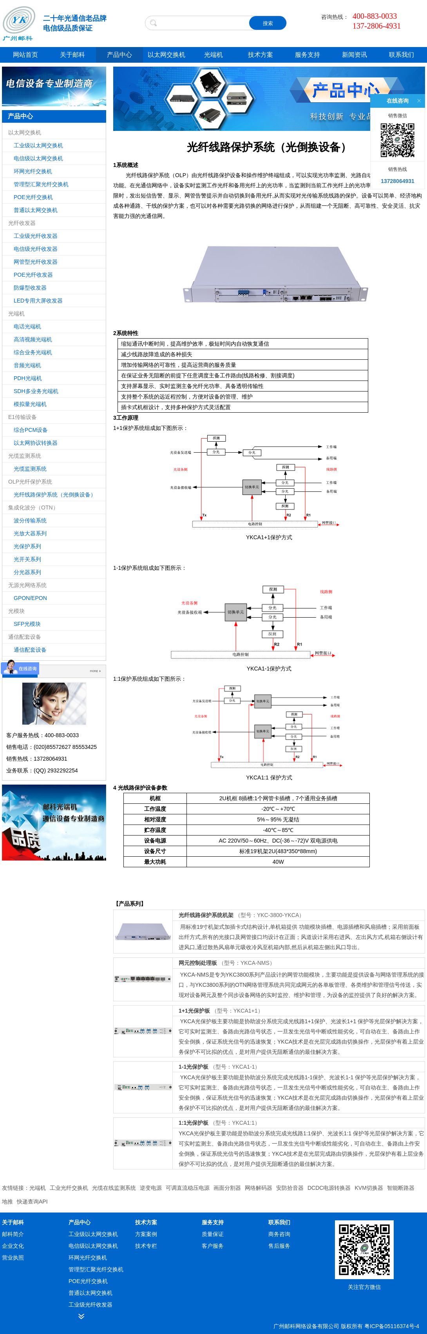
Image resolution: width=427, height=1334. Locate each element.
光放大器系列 (30, 533)
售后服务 (279, 1246)
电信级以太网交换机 (38, 158)
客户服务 (213, 1246)
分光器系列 (27, 572)
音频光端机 (27, 365)
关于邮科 (72, 54)
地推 (7, 1201)
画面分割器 (227, 1188)
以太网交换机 (166, 54)
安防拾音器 (290, 1188)
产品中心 (119, 54)
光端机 (213, 54)
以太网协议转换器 (36, 443)
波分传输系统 (30, 520)
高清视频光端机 (33, 339)
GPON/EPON (30, 598)
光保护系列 (27, 546)
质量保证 (213, 1234)
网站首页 (25, 54)
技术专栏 (146, 1246)
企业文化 (13, 1246)
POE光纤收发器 (33, 275)
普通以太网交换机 (36, 210)
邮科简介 (13, 1234)
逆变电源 (151, 1188)
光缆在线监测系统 (114, 1188)
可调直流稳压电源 (188, 1188)
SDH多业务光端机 (36, 391)
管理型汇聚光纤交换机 (41, 184)
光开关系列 (27, 559)
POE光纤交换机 (33, 197)
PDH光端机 (28, 378)
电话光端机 (27, 326)
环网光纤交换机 (33, 171)
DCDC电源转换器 (329, 1188)
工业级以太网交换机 (38, 145)
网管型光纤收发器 (36, 262)
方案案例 (146, 1234)
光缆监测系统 (30, 469)
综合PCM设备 (31, 430)
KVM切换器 (369, 1188)
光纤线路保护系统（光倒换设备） (55, 494)
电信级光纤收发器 (36, 249)
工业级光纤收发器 (36, 236)
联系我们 (401, 54)
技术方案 (260, 54)
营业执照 (13, 1257)
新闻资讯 (354, 54)
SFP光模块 (27, 624)
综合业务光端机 (33, 352)
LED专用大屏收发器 (38, 300)
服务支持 (307, 54)
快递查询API (32, 1201)
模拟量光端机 (30, 404)
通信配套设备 (30, 650)
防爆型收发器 (30, 288)
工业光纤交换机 (69, 1188)
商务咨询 (279, 1234)
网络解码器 (258, 1188)
